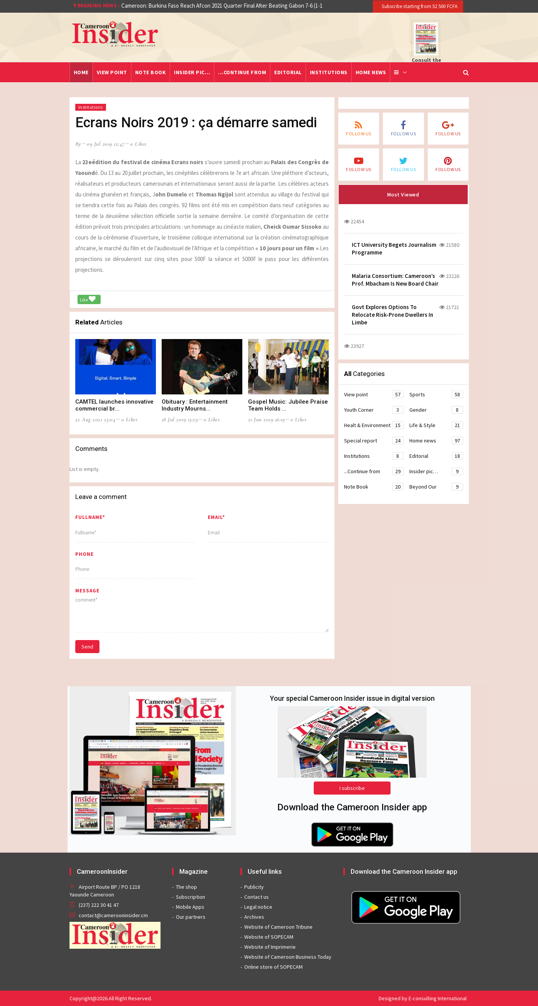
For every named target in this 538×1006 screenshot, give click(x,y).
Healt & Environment (374, 425)
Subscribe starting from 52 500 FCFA (419, 6)
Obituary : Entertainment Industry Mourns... (195, 405)
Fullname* (90, 517)
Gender (436, 410)
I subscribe (352, 788)
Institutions (329, 72)
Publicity (254, 886)
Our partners (190, 916)
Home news (371, 72)
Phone (84, 554)
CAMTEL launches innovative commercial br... (114, 405)
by (78, 143)
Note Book (150, 72)
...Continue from (242, 72)
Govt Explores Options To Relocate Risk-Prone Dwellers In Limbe (392, 314)
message (87, 590)
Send (87, 646)
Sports (436, 394)
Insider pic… (192, 72)
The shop (186, 886)
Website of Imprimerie (270, 946)
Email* (216, 517)
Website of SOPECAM (268, 936)
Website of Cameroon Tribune (278, 926)
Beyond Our (436, 487)
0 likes (138, 143)
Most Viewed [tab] (403, 194)
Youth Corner (374, 410)
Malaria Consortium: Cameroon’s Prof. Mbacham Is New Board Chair (395, 279)
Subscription (190, 896)
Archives (254, 916)
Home (81, 72)
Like (88, 299)
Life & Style (436, 425)
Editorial (288, 72)
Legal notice (258, 906)
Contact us (256, 896)
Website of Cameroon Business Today (287, 956)
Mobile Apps (190, 906)
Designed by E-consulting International (423, 998)
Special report (374, 440)
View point (112, 72)
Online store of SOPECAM (273, 966)
